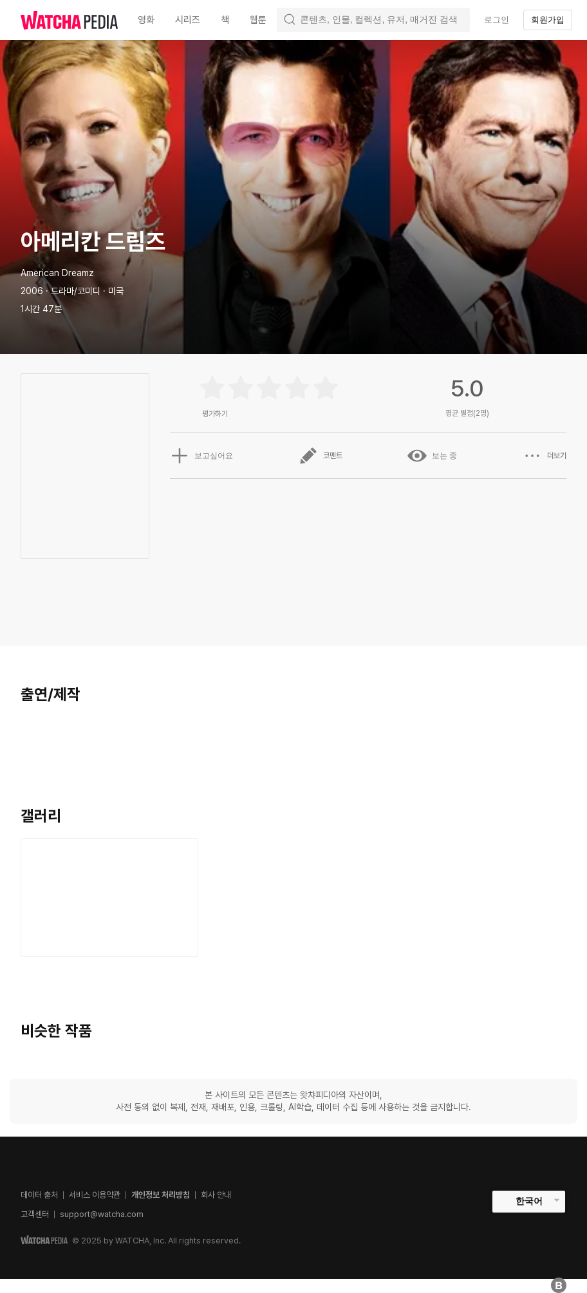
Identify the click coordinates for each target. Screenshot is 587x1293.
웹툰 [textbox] (258, 20)
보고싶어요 (201, 455)
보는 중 (432, 455)
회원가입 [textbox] (547, 19)
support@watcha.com (102, 1214)
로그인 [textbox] (496, 19)
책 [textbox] (225, 20)
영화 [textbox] (146, 20)
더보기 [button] (544, 455)
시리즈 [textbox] (187, 20)
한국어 (529, 1201)
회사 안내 (216, 1195)
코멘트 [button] (320, 455)
